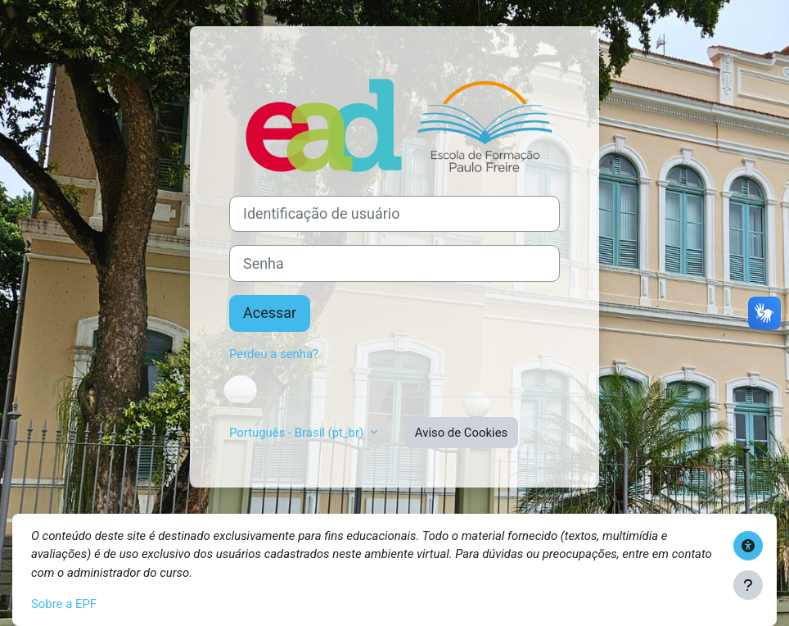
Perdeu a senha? (273, 354)
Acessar (269, 312)
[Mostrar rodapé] (748, 585)
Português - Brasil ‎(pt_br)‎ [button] (298, 432)
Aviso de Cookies (461, 432)
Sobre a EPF (64, 604)
